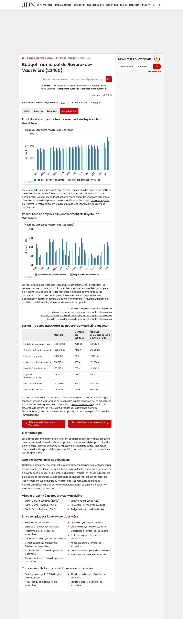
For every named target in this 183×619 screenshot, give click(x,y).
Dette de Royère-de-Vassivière (90, 423)
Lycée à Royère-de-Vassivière (87, 522)
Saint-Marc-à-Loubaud (64, 86)
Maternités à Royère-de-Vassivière (89, 531)
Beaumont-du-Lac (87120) (85, 501)
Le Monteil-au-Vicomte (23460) (88, 505)
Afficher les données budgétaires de (40, 103)
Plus (146, 5)
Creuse (50, 58)
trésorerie (27, 408)
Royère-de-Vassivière (66, 58)
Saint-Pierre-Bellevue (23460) (41, 509)
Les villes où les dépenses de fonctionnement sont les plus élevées (76, 315)
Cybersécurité (95, 5)
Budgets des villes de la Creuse (88, 509)
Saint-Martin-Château (88, 86)
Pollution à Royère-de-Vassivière (88, 554)
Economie (134, 5)
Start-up (79, 5)
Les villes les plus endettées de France (91, 308)
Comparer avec (80, 103)
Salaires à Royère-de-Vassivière (42, 526)
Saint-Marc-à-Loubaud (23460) (42, 501)
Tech (50, 5)
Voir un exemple (154, 71)
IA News (41, 5)
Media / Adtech (63, 5)
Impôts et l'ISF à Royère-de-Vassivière (45, 538)
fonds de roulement (82, 404)
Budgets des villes (35, 58)
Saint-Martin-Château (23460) (41, 505)
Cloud (123, 5)
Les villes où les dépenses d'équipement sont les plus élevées (79, 319)
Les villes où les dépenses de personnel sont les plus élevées (80, 312)
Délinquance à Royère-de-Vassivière (90, 550)
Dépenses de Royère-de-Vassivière (41, 423)
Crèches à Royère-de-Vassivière (88, 526)
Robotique (112, 5)
